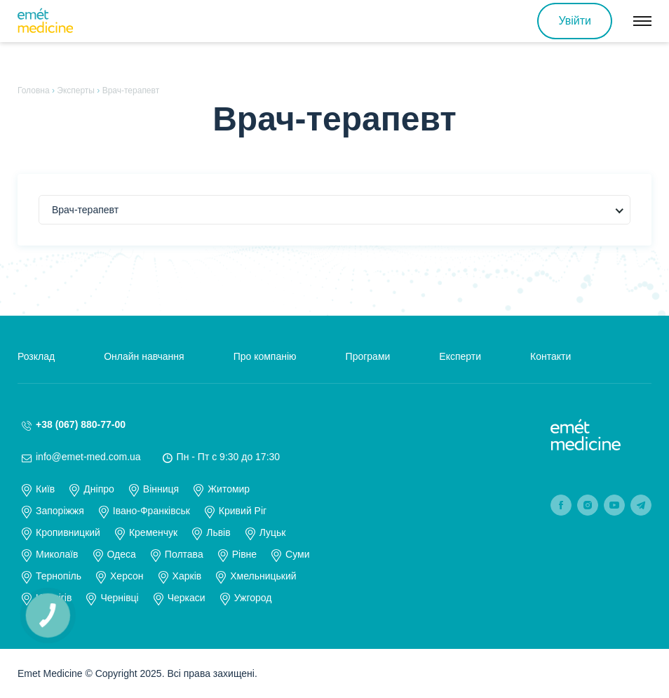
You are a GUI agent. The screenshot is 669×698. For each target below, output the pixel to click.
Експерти (460, 356)
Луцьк (272, 532)
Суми (297, 554)
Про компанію (265, 356)
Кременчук (153, 532)
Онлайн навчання (144, 356)
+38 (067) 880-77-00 (81, 424)
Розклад (36, 356)
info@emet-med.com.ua (88, 456)
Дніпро (98, 489)
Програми (368, 356)
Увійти (574, 21)
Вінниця (161, 489)
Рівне (244, 554)
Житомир (229, 489)
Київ (45, 489)
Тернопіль (58, 576)
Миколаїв (57, 554)
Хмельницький (263, 576)
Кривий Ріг (242, 510)
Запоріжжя (60, 510)
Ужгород (253, 597)
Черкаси (186, 597)
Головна (34, 90)
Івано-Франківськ (151, 510)
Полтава (184, 554)
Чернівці (119, 597)
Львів (218, 532)
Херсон (127, 576)
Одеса (121, 554)
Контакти (550, 356)
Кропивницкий (68, 532)
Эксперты (76, 90)
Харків (187, 576)
